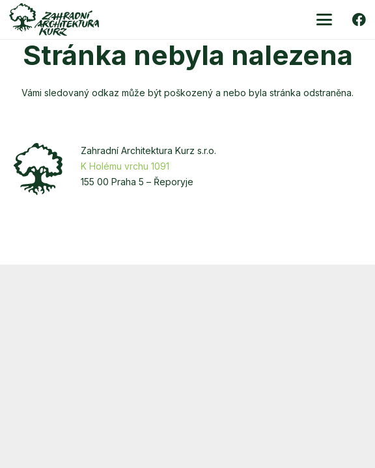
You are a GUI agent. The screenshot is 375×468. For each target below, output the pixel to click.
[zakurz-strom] (38, 169)
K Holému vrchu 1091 (125, 166)
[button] (324, 19)
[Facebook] (359, 20)
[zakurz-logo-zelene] (54, 19)
